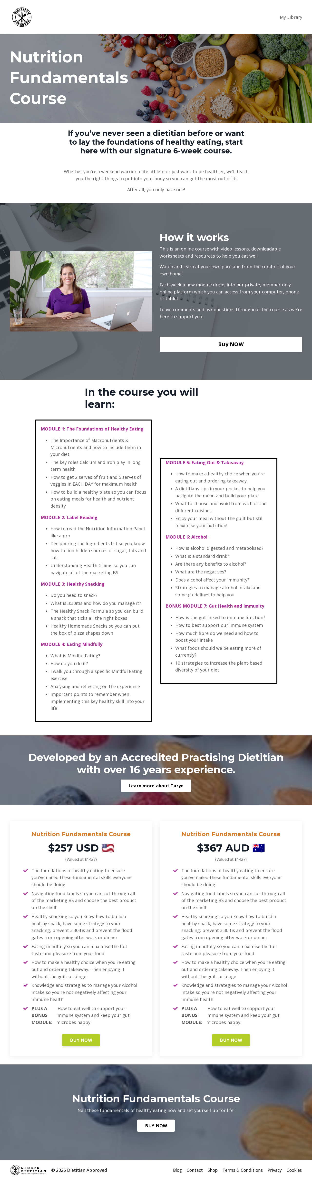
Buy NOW (231, 344)
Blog (172, 1172)
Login (269, 17)
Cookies (294, 1172)
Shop (209, 1172)
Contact (190, 1172)
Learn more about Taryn (156, 787)
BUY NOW (81, 1042)
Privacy (273, 1172)
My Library (291, 17)
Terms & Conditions (240, 1172)
